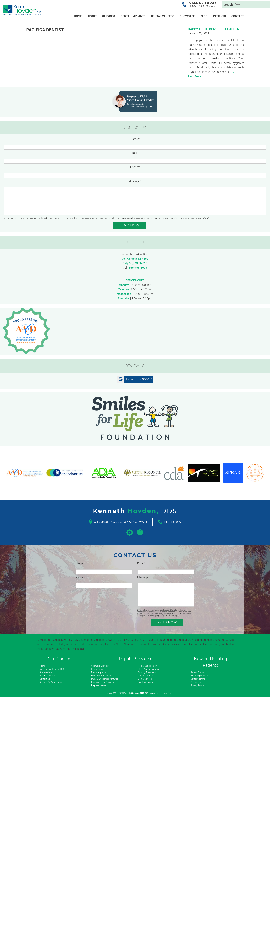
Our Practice (59, 658)
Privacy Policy (197, 685)
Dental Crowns (98, 669)
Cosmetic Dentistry (100, 666)
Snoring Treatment (147, 672)
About (92, 16)
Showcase (187, 16)
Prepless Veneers (99, 685)
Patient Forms (197, 672)
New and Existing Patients (210, 662)
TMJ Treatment (145, 675)
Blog (203, 16)
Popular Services (135, 658)
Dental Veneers (162, 16)
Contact (237, 16)
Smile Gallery (45, 672)
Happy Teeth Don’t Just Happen (213, 29)
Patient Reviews (47, 675)
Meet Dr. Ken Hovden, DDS (51, 669)
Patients (219, 16)
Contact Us (44, 679)
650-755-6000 (138, 267)
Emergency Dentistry (101, 675)
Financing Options (199, 675)
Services (108, 16)
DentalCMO (141, 693)
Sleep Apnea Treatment (149, 669)
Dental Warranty (198, 679)
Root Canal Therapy (147, 666)
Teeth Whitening (145, 682)
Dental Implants (133, 16)
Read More (194, 76)
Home (78, 16)
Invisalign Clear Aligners (102, 682)
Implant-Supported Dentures (104, 679)
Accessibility (196, 682)
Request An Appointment (51, 682)
